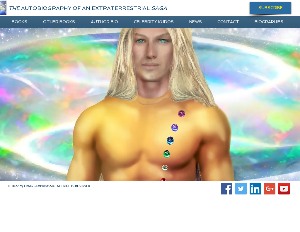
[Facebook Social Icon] (226, 188)
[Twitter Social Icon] (241, 188)
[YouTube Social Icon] (284, 188)
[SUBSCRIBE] (270, 8)
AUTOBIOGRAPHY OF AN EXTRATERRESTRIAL (87, 8)
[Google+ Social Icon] (269, 188)
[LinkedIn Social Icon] (255, 188)
